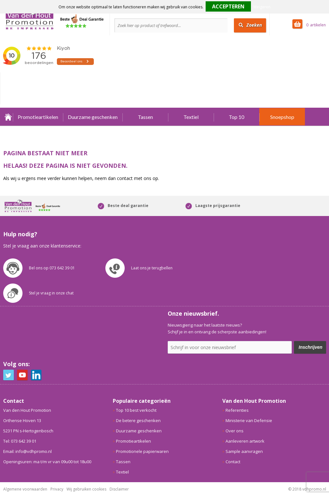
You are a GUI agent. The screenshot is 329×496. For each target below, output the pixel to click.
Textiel (191, 117)
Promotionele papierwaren (142, 451)
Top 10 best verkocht (136, 410)
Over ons (235, 431)
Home (8, 117)
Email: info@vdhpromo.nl (27, 451)
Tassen (145, 117)
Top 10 (236, 117)
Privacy (56, 489)
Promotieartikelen (38, 117)
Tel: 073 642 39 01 (19, 441)
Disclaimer (119, 489)
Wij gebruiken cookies (86, 489)
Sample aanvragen (244, 451)
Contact (233, 461)
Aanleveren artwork (245, 441)
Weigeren (262, 7)
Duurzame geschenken (93, 117)
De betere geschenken (138, 420)
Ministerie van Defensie (249, 420)
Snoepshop (282, 117)
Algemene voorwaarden (25, 489)
